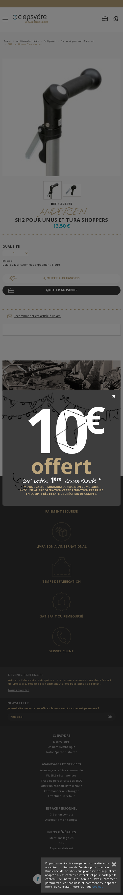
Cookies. (97, 886)
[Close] (114, 396)
